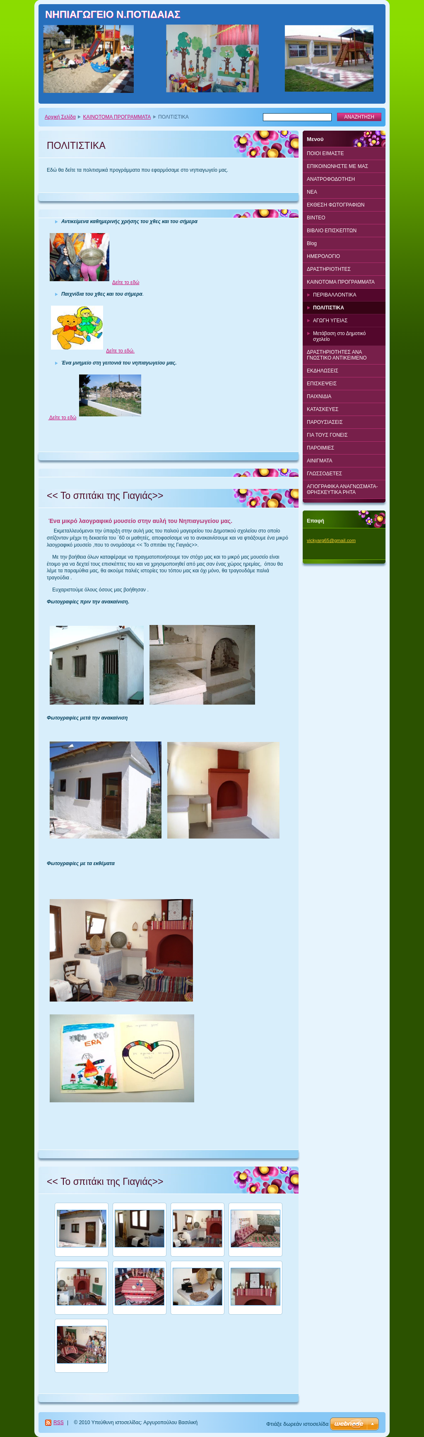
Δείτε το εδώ (125, 282)
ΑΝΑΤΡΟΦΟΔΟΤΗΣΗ (331, 179)
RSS (58, 1422)
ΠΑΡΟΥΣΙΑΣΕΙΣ (325, 422)
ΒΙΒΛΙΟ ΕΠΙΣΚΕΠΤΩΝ (332, 230)
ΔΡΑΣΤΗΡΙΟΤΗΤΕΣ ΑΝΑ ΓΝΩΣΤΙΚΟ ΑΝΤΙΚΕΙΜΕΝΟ (337, 355)
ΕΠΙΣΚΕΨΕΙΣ (322, 384)
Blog (312, 243)
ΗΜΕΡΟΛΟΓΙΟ (323, 256)
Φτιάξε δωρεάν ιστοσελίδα (297, 1424)
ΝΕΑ (312, 192)
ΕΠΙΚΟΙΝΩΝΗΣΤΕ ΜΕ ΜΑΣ (337, 166)
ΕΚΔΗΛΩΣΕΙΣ (322, 371)
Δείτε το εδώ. (120, 351)
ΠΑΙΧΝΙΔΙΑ (319, 396)
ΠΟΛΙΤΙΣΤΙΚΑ (328, 308)
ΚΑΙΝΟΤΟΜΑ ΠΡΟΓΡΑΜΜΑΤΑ (117, 117)
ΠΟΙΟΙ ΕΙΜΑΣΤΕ (325, 153)
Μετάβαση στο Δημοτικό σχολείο (339, 336)
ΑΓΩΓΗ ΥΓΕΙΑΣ (330, 320)
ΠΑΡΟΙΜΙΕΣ (320, 448)
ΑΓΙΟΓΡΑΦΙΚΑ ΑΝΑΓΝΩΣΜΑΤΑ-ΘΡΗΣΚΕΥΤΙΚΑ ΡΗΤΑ (342, 489)
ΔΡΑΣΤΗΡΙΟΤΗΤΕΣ (329, 269)
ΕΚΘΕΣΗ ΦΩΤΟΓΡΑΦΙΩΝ (335, 205)
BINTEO (316, 218)
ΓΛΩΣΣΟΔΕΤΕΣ (324, 474)
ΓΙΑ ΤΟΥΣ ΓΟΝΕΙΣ (327, 435)
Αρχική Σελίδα (60, 117)
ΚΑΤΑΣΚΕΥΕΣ (322, 409)
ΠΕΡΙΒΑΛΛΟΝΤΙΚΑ (334, 295)
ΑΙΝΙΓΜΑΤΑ (319, 461)
